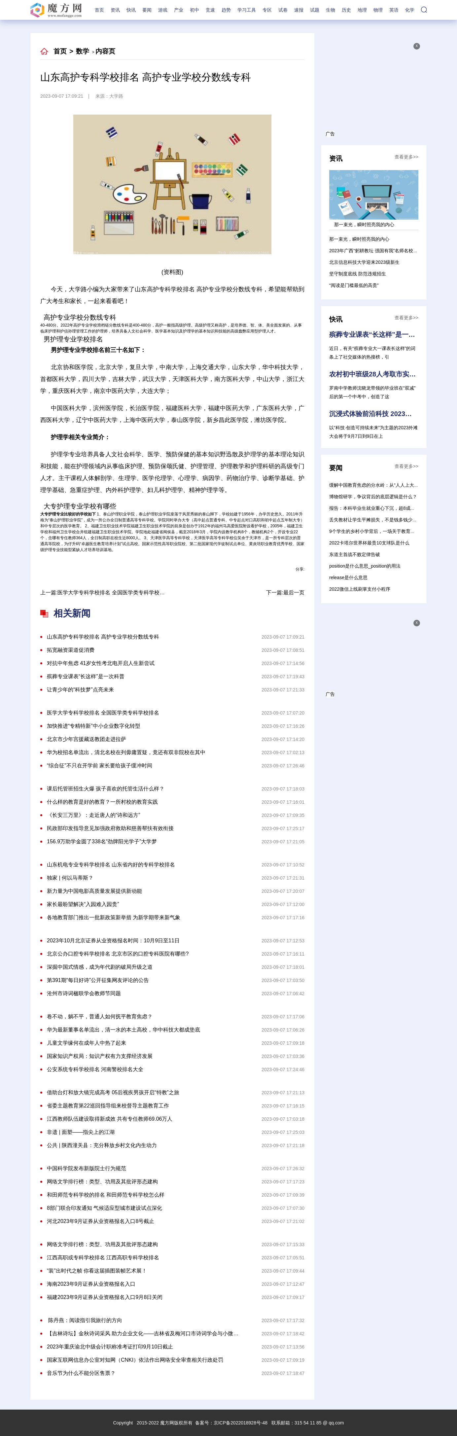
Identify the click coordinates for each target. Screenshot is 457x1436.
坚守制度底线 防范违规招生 (357, 273)
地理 (362, 10)
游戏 (162, 10)
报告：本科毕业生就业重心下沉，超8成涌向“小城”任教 (385, 508)
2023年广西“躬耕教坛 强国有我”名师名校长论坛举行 (382, 250)
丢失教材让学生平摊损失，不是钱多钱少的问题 (377, 519)
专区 (267, 10)
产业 (178, 10)
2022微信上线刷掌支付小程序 (359, 589)
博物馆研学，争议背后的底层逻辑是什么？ (373, 496)
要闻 (147, 10)
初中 (194, 10)
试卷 (283, 10)
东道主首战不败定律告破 (354, 554)
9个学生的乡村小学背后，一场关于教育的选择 (376, 531)
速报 (298, 10)
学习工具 (246, 10)
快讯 (131, 10)
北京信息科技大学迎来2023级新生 (364, 262)
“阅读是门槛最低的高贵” (353, 285)
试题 (314, 10)
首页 (99, 10)
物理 (378, 10)
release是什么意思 (348, 577)
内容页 (105, 51)
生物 (330, 10)
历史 (346, 10)
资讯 (115, 10)
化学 (409, 10)
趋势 (226, 10)
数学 (82, 51)
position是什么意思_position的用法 (365, 566)
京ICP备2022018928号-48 (240, 1422)
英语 (394, 10)
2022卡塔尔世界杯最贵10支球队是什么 (369, 542)
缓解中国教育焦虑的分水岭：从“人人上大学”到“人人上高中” (390, 485)
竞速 (210, 10)
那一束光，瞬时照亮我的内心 (359, 239)
